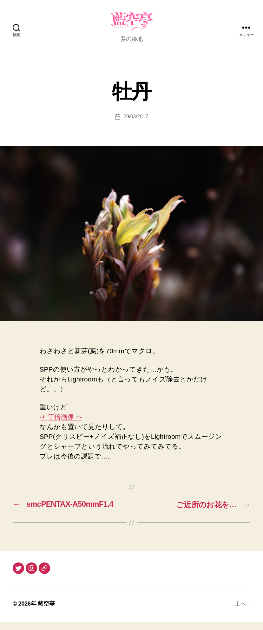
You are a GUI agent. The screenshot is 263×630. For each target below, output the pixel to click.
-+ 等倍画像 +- (61, 425)
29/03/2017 (135, 125)
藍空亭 (46, 612)
